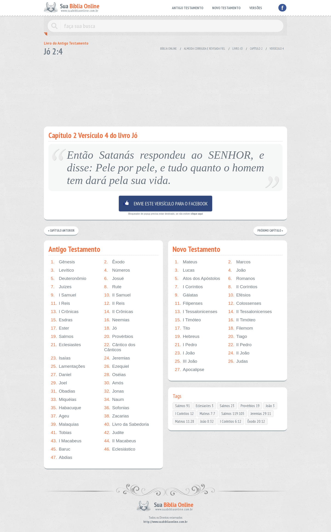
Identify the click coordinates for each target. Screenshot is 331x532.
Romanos (241, 278)
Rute (112, 286)
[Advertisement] (165, 90)
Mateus (186, 262)
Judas (238, 361)
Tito (182, 328)
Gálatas (186, 295)
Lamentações (68, 366)
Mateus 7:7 (207, 413)
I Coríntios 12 (184, 413)
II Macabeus (120, 440)
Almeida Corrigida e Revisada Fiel (204, 49)
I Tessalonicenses (196, 311)
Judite (114, 432)
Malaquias (65, 424)
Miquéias (63, 399)
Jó (110, 328)
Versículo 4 (277, 49)
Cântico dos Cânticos (119, 347)
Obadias (63, 391)
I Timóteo (188, 319)
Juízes (61, 286)
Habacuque (66, 407)
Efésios (239, 295)
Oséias (115, 374)
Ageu (60, 416)
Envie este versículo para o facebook (165, 203)
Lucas (185, 270)
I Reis (60, 303)
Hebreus (187, 336)
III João (186, 361)
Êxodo (114, 262)
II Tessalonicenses (250, 311)
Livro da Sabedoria (126, 424)
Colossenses (244, 303)
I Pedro (186, 344)
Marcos (239, 262)
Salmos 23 (227, 405)
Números (117, 270)
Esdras (61, 319)
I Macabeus (66, 440)
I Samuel (63, 295)
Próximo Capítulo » (270, 231)
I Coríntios (189, 286)
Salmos (62, 336)
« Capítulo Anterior (61, 231)
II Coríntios (242, 286)
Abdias (61, 457)
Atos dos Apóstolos (197, 278)
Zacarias (116, 416)
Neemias (116, 319)
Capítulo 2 (256, 49)
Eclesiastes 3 (205, 405)
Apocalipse (189, 369)
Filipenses (189, 303)
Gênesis (63, 262)
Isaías (61, 358)
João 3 (270, 405)
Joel (59, 382)
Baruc (60, 449)
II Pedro (240, 344)
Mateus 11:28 (184, 421)
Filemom (240, 328)
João (237, 270)
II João (238, 353)
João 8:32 (207, 421)
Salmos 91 (182, 405)
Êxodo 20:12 (256, 421)
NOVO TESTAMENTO (226, 8)
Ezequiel (116, 366)
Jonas (114, 391)
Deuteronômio (68, 278)
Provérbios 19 (250, 405)
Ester (60, 328)
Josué (114, 278)
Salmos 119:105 (232, 413)
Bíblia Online (168, 49)
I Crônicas (65, 311)
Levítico (62, 270)
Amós (113, 382)
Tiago (237, 336)
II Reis (114, 303)
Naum (114, 399)
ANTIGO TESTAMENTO (187, 8)
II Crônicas (118, 311)
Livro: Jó (237, 49)
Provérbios (118, 336)
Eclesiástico (119, 449)
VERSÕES (255, 8)
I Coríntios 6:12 (230, 421)
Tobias (61, 432)
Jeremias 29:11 (261, 413)
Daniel (61, 374)
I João (185, 353)
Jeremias (117, 358)
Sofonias (116, 407)
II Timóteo (241, 319)
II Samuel (117, 295)
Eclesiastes (66, 344)
